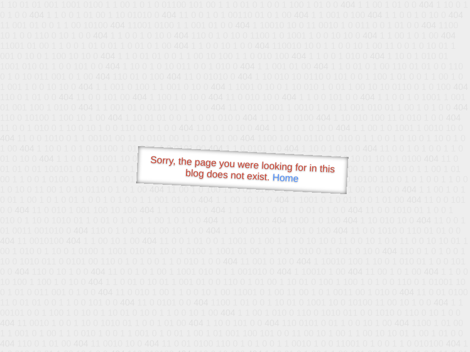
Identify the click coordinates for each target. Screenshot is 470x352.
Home (285, 178)
